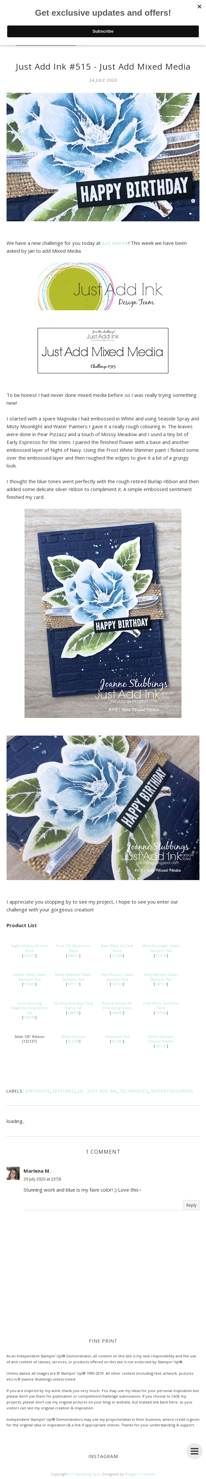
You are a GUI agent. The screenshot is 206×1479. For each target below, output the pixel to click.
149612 (73, 955)
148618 (73, 1013)
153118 (161, 955)
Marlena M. (37, 1170)
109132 (161, 1046)
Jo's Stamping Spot (84, 1473)
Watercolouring (172, 1091)
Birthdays (37, 1091)
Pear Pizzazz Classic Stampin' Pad (117, 977)
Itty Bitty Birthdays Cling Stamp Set (73, 1006)
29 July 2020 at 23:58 (42, 1179)
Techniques (134, 1091)
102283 (117, 1041)
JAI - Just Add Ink (97, 1091)
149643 (117, 1013)
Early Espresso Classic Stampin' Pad (161, 977)
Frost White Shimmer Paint (161, 1006)
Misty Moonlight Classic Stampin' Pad (161, 948)
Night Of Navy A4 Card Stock (29, 948)
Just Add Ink (115, 243)
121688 (117, 955)
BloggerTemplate (140, 1473)
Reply (191, 1205)
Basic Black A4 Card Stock (117, 948)
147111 (73, 984)
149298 (29, 1017)
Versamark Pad (117, 1036)
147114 (161, 984)
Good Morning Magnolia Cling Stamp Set (29, 1008)
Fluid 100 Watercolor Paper (73, 948)
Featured (64, 1091)
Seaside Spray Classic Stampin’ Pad (29, 977)
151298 (73, 1041)
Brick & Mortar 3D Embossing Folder (117, 1006)
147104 (117, 984)
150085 (29, 984)
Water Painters (73, 1036)
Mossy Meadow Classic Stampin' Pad (73, 977)
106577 (29, 955)
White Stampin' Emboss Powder (161, 1039)
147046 (161, 1013)
